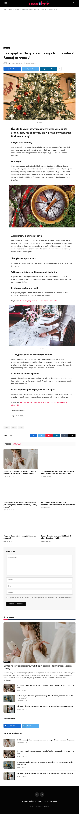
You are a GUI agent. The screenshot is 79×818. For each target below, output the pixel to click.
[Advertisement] (39, 28)
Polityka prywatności (47, 801)
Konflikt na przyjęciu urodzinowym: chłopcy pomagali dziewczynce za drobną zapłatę (19, 472)
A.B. (9, 63)
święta (14, 427)
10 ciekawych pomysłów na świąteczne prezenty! (38, 301)
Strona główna (29, 801)
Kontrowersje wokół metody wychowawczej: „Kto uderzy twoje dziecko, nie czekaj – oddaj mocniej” (20, 505)
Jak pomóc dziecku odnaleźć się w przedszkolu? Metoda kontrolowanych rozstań (58, 504)
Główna (7, 48)
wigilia (21, 427)
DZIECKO (6, 661)
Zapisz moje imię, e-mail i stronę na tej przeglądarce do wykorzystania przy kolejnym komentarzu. (40, 597)
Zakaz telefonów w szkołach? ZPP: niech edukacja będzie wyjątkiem (56, 537)
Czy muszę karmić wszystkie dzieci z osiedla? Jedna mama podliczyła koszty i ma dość (58, 472)
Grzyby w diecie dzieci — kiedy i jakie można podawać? (19, 537)
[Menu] (6, 3)
